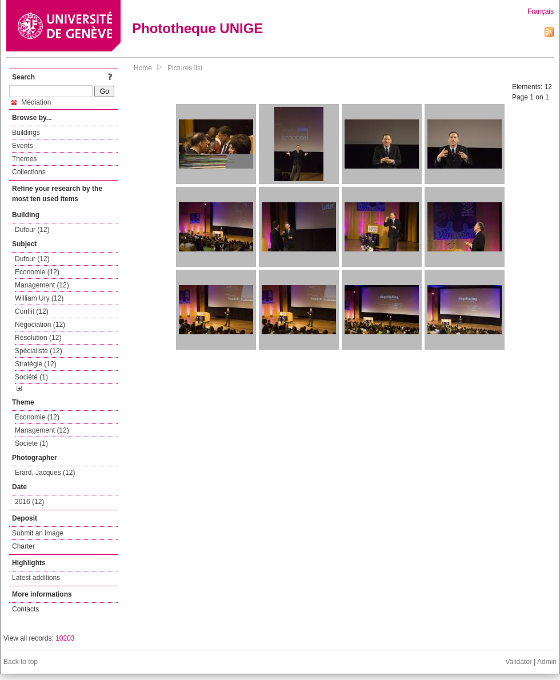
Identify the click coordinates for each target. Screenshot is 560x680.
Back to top (20, 662)
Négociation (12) (40, 325)
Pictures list (184, 68)
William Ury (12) (39, 298)
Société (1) (31, 377)
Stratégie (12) (36, 364)
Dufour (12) (32, 230)
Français (540, 11)
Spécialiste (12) (38, 351)
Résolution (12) (38, 338)
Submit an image (37, 533)
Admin (547, 662)
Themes (24, 159)
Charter (23, 546)
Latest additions (36, 578)
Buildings (26, 133)
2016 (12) (29, 502)
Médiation (31, 102)
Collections (29, 172)
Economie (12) (37, 272)
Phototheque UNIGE (197, 28)
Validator (518, 662)
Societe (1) (31, 443)
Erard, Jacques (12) (45, 473)
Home (143, 68)
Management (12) (42, 285)
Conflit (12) (32, 311)
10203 (64, 638)
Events (22, 146)
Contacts (25, 609)
